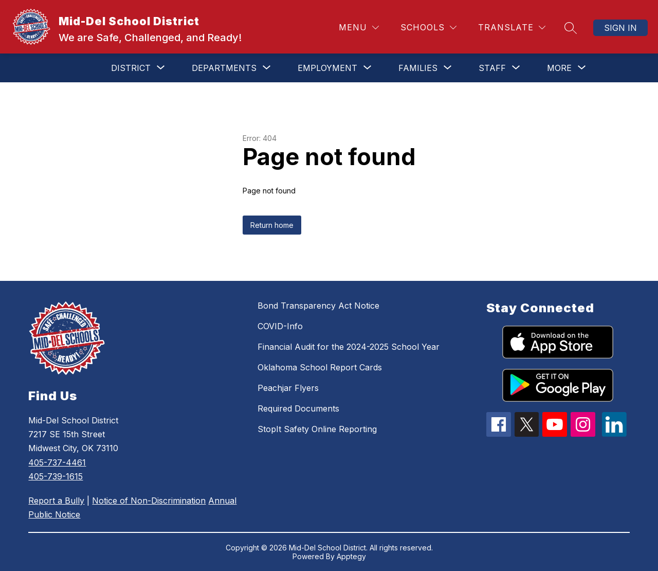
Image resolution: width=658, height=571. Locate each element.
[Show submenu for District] (131, 68)
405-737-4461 (57, 462)
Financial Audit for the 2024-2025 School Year (349, 347)
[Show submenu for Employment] (327, 68)
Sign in (620, 28)
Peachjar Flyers (288, 388)
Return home (272, 225)
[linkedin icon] (614, 434)
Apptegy (351, 556)
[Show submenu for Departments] (224, 68)
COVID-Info (280, 326)
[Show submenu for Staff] (492, 68)
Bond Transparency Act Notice (318, 305)
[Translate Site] (512, 27)
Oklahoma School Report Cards (320, 367)
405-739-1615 (55, 476)
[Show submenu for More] (559, 68)
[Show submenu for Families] (417, 68)
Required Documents (298, 408)
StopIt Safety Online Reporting (317, 429)
